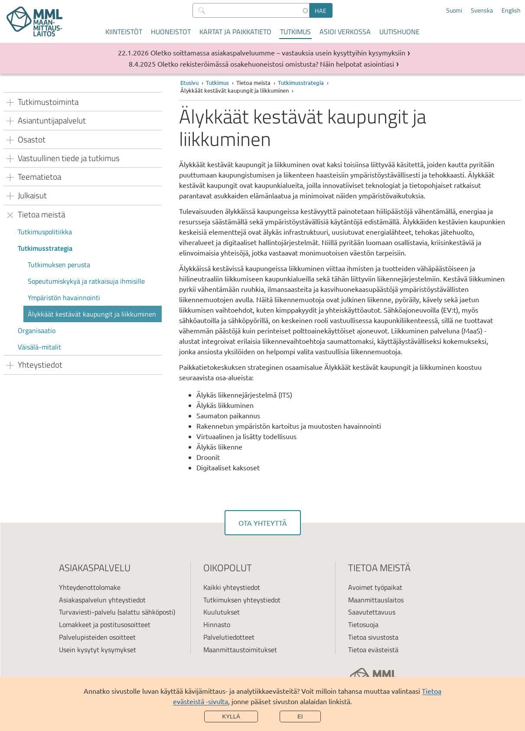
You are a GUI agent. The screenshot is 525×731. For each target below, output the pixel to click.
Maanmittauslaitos (376, 600)
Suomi (454, 10)
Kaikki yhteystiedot (231, 587)
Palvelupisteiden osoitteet (97, 637)
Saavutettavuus (371, 612)
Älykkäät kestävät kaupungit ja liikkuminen (92, 314)
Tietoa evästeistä (373, 649)
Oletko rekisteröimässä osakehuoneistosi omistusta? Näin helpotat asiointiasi (275, 63)
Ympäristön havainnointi (64, 297)
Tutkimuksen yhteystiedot (241, 600)
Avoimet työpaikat (375, 587)
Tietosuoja (363, 624)
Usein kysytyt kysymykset (97, 649)
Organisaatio (36, 330)
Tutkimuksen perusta (59, 264)
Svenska (482, 10)
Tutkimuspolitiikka (45, 231)
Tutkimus (295, 31)
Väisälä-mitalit (39, 347)
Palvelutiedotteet (228, 637)
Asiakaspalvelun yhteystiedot (102, 600)
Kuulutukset (221, 612)
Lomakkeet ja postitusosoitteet (104, 624)
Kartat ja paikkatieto (235, 31)
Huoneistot (171, 31)
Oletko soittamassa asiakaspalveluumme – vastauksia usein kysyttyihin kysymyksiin (277, 52)
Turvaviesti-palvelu (87, 612)
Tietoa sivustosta (373, 637)
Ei (300, 716)
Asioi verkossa (345, 31)
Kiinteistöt (123, 31)
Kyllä (231, 716)
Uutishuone (399, 31)
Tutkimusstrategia (45, 248)
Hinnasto (216, 624)
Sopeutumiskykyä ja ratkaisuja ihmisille (86, 281)
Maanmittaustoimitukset (240, 649)
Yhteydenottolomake (90, 587)
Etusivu (189, 82)
